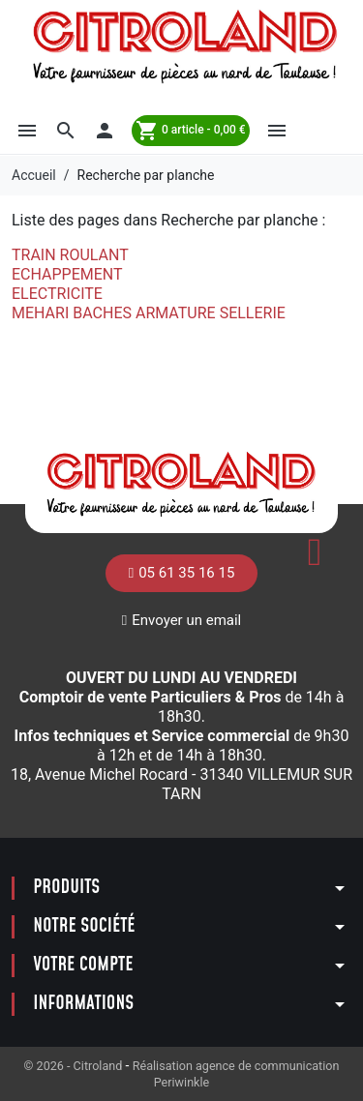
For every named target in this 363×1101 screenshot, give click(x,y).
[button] (27, 130)
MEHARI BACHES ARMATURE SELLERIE (149, 313)
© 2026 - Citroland (75, 1065)
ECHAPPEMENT (67, 274)
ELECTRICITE (57, 293)
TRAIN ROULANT (70, 255)
